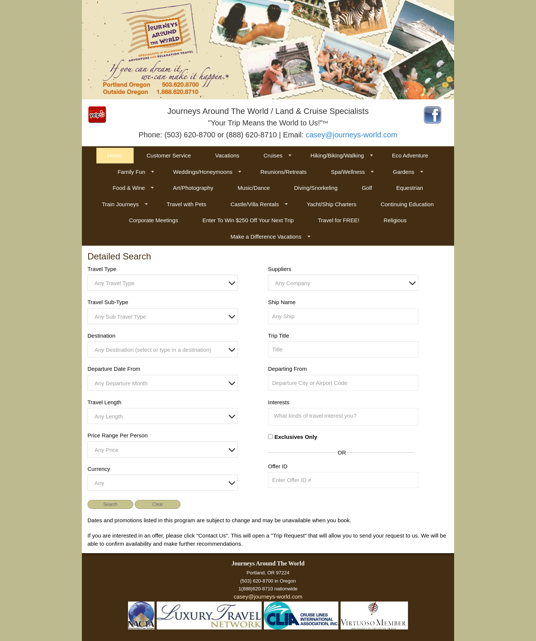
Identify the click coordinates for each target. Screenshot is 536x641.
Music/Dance (253, 188)
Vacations (227, 155)
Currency (98, 469)
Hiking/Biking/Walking (337, 155)
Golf (367, 188)
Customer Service (169, 155)
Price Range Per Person (117, 435)
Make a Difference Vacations (265, 236)
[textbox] (164, 283)
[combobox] (162, 283)
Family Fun (131, 172)
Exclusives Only (295, 437)
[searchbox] (345, 415)
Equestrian (409, 188)
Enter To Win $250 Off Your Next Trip (248, 220)
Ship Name (282, 302)
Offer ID (277, 466)
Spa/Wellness (348, 172)
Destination (101, 335)
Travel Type (102, 269)
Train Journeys (120, 204)
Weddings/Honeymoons (202, 172)
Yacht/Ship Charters (331, 204)
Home (115, 155)
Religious (395, 220)
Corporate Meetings (153, 220)
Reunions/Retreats (283, 172)
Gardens (403, 172)
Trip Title (278, 335)
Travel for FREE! (338, 220)
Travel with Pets (186, 204)
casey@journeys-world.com (351, 135)
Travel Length (104, 402)
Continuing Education (407, 204)
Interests (279, 402)
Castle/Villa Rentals (254, 204)
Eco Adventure (410, 155)
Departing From (287, 369)
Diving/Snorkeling (316, 188)
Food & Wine (129, 188)
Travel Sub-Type (107, 302)
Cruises (273, 155)
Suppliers (279, 269)
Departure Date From (113, 369)
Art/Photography (193, 188)
